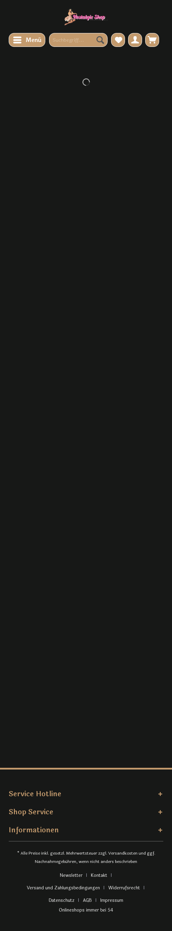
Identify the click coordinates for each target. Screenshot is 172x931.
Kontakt (99, 875)
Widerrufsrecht (124, 887)
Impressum (111, 900)
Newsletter (71, 875)
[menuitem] (27, 40)
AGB (87, 900)
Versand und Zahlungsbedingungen (63, 887)
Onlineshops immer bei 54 (86, 910)
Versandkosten (123, 853)
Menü (27, 39)
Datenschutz (62, 900)
